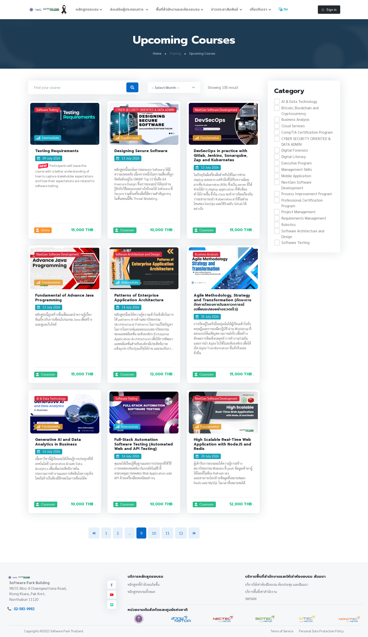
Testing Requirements (57, 151)
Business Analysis (295, 119)
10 (154, 533)
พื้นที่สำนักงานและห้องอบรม (178, 9)
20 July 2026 (207, 456)
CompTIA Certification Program (307, 132)
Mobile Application (296, 176)
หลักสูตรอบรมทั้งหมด (141, 592)
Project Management (298, 212)
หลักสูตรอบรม (87, 9)
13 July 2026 (128, 158)
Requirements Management (303, 218)
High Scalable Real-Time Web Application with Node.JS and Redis (222, 444)
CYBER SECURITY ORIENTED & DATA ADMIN (305, 142)
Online (42, 230)
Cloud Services (293, 126)
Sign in (329, 10)
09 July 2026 (48, 158)
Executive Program (296, 163)
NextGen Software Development (296, 185)
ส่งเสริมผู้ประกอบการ (127, 9)
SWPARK (251, 599)
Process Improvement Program (306, 194)
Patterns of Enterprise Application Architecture (138, 298)
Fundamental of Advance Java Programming (64, 298)
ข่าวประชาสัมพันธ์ (224, 9)
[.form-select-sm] (174, 87)
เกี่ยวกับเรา (258, 9)
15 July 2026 (207, 317)
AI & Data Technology (299, 101)
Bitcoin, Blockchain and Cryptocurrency (299, 111)
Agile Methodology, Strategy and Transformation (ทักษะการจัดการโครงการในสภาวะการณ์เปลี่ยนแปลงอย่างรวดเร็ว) (222, 302)
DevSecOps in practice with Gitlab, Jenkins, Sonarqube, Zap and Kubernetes (221, 155)
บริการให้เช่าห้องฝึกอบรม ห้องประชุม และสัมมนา (276, 585)
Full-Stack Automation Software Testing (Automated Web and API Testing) (143, 444)
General (203, 282)
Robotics (288, 225)
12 (181, 533)
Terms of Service (282, 631)
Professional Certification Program (302, 203)
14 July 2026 (128, 307)
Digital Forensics (294, 150)
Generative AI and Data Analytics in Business (58, 442)
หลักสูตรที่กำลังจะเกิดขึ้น (144, 585)
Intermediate (47, 138)
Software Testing (295, 242)
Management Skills (296, 169)
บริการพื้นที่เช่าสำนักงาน (261, 592)
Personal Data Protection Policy (321, 631)
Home (157, 53)
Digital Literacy (293, 157)
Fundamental (128, 138)
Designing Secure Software (140, 151)
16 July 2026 (48, 452)
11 (167, 533)
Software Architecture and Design (302, 234)
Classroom (125, 230)
